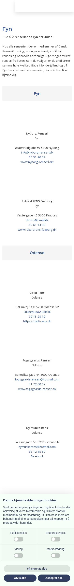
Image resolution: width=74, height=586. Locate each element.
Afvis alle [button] (20, 577)
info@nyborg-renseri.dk (37, 152)
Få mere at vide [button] (37, 568)
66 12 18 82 (37, 451)
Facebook (37, 456)
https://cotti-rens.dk (37, 321)
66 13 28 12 (37, 316)
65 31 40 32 (37, 157)
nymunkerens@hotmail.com (37, 447)
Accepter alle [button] (54, 577)
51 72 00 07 (37, 384)
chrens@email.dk (37, 220)
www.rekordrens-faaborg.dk (37, 229)
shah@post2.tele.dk (37, 312)
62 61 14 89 (37, 225)
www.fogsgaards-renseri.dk (37, 389)
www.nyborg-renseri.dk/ (37, 162)
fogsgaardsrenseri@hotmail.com (37, 379)
